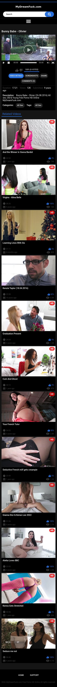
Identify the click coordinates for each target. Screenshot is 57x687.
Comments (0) (28, 81)
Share (44, 76)
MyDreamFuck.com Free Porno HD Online (23, 682)
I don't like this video (20, 70)
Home (21, 675)
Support (34, 675)
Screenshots (31, 76)
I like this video (17, 70)
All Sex (20, 105)
